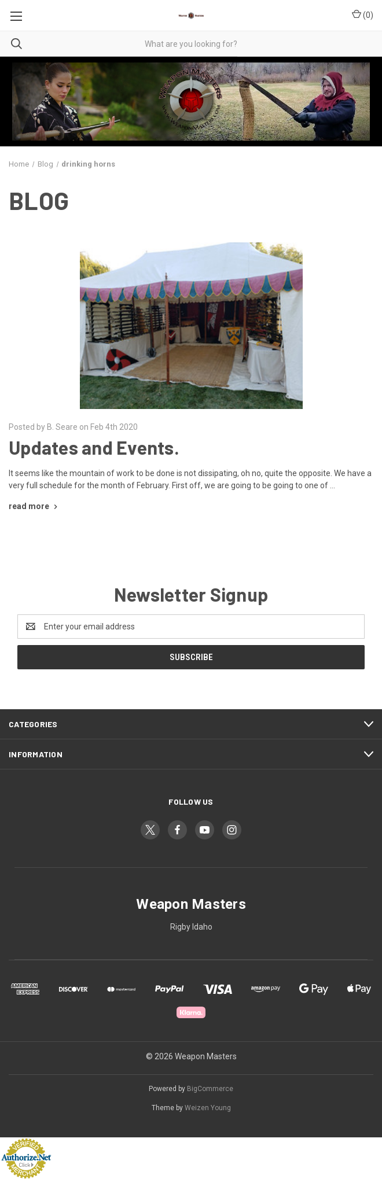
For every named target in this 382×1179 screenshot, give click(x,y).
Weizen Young (208, 1108)
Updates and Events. (94, 447)
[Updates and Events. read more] (34, 506)
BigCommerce (210, 1089)
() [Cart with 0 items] (362, 14)
